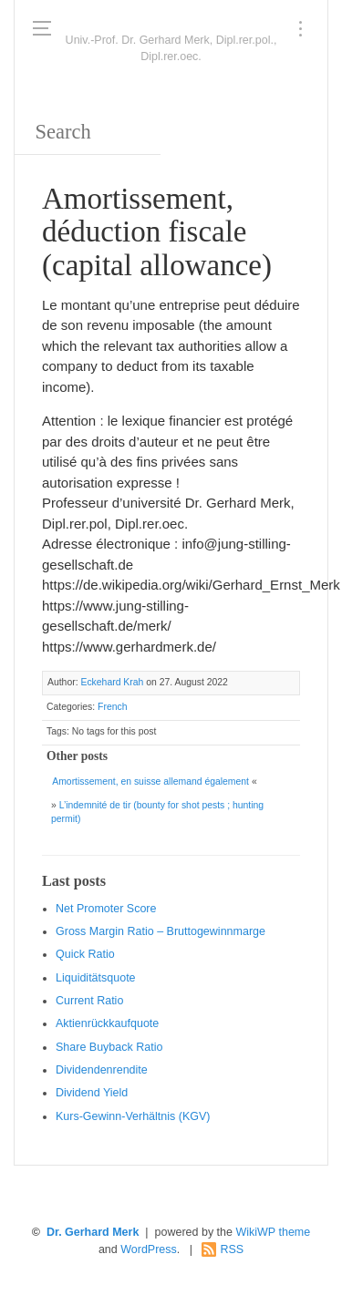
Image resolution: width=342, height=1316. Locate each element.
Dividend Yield (92, 1092)
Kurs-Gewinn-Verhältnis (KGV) (133, 1116)
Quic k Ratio (85, 954)
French (112, 707)
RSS (232, 1249)
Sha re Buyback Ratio (109, 1047)
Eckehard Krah (111, 682)
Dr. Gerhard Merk (93, 1232)
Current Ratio (89, 1000)
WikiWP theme (272, 1232)
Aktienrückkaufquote (107, 1023)
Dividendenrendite (102, 1070)
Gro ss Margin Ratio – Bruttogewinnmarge (160, 931)
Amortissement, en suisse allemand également (150, 781)
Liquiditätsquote (96, 978)
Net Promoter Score (106, 908)
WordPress (148, 1249)
